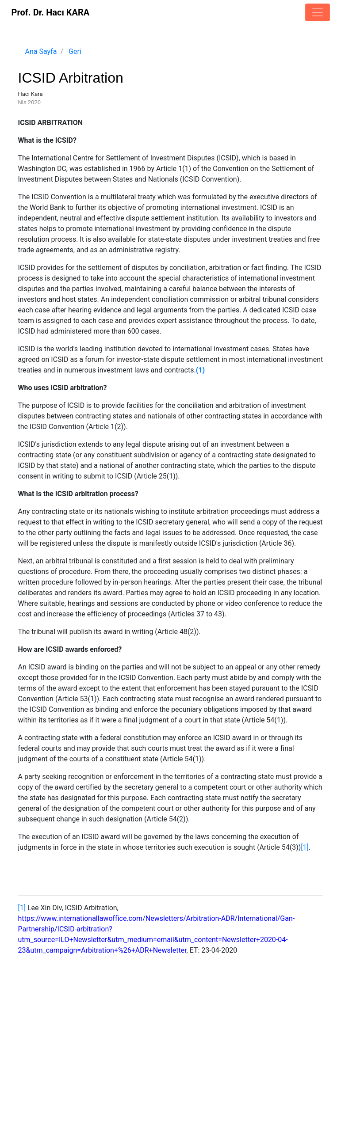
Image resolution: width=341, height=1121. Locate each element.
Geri (75, 51)
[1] (304, 847)
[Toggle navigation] (317, 12)
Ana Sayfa (41, 51)
